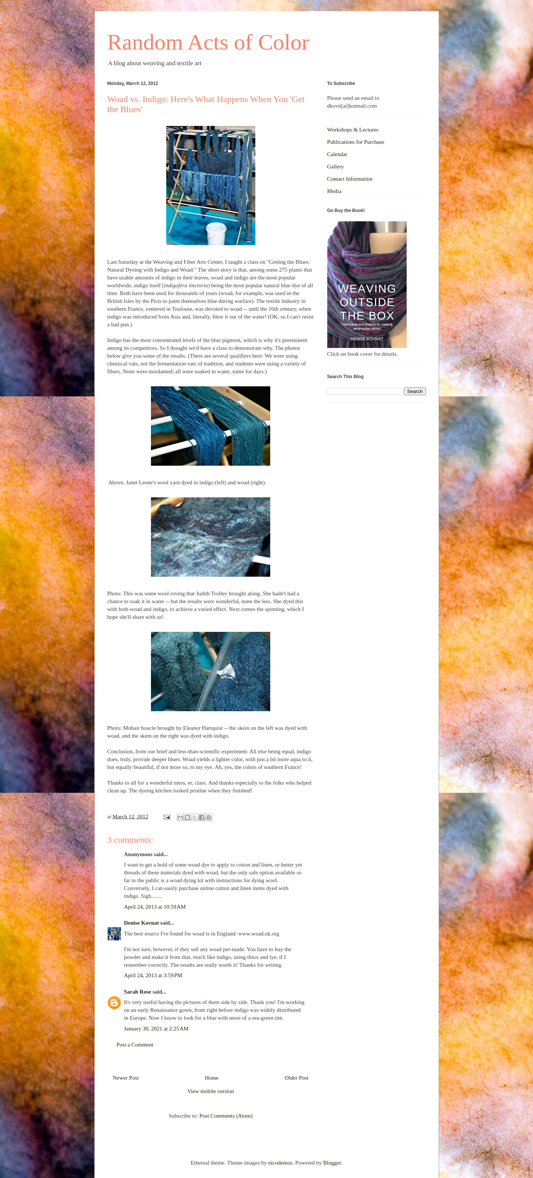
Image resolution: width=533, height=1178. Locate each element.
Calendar (337, 154)
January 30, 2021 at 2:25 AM (156, 1029)
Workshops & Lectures (353, 130)
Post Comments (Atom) (226, 1116)
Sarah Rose (137, 992)
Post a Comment (135, 1045)
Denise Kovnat (141, 923)
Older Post (297, 1078)
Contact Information (350, 179)
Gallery (335, 167)
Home (212, 1078)
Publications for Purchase (355, 142)
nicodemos (280, 1163)
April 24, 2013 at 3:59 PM (153, 975)
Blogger (332, 1163)
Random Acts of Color (208, 42)
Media (334, 191)
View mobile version (210, 1091)
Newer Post (126, 1078)
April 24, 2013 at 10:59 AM (155, 907)
